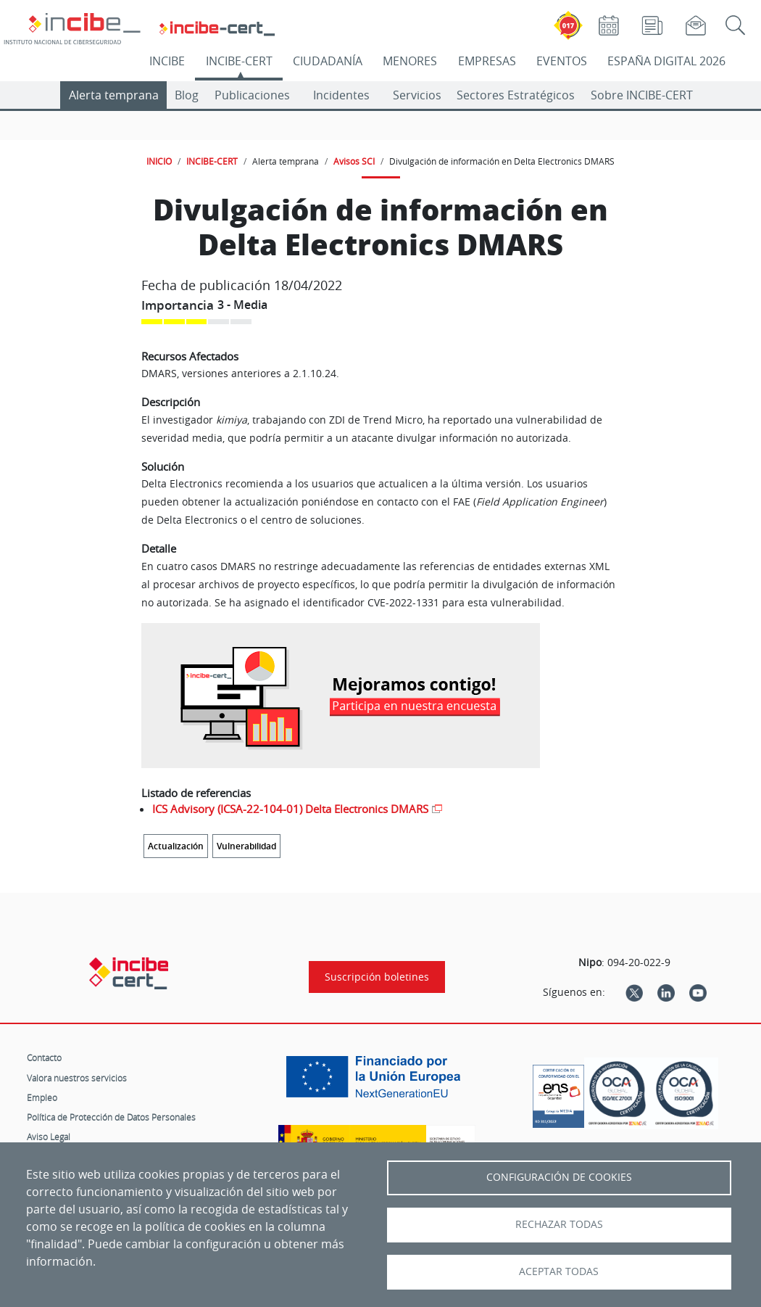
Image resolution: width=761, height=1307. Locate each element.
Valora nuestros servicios (77, 1078)
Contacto (44, 1057)
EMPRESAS (487, 61)
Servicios (417, 95)
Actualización (176, 846)
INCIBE (167, 61)
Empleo (42, 1097)
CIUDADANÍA (327, 61)
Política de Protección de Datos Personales (111, 1117)
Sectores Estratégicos (516, 95)
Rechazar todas (559, 1224)
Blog (187, 95)
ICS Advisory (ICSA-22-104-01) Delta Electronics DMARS (290, 808)
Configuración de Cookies (559, 1177)
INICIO (159, 161)
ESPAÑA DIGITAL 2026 (666, 61)
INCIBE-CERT (239, 61)
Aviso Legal (48, 1136)
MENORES (410, 61)
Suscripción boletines (377, 977)
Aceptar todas (559, 1271)
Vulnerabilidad (246, 846)
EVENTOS (561, 61)
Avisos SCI (354, 161)
